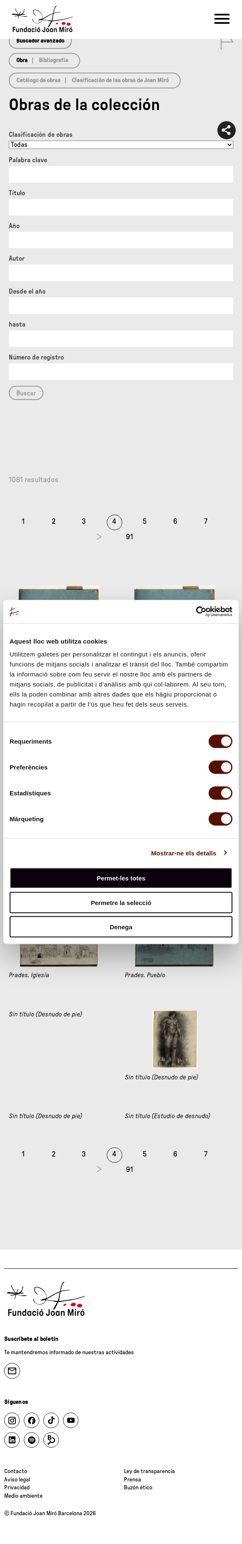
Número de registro (36, 357)
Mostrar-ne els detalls (183, 852)
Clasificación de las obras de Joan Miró (120, 80)
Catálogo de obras (38, 80)
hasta (17, 324)
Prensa (132, 1480)
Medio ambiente (23, 1496)
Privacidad (17, 1488)
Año (14, 226)
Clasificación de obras (41, 134)
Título (17, 193)
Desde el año (27, 291)
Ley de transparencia (149, 1471)
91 (129, 537)
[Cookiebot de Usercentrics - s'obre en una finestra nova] (195, 611)
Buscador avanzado (40, 41)
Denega (121, 926)
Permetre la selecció (121, 902)
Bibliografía (53, 60)
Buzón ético (138, 1488)
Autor (17, 258)
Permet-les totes (121, 878)
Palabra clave (28, 160)
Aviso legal (17, 1480)
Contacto (15, 1471)
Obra (22, 60)
